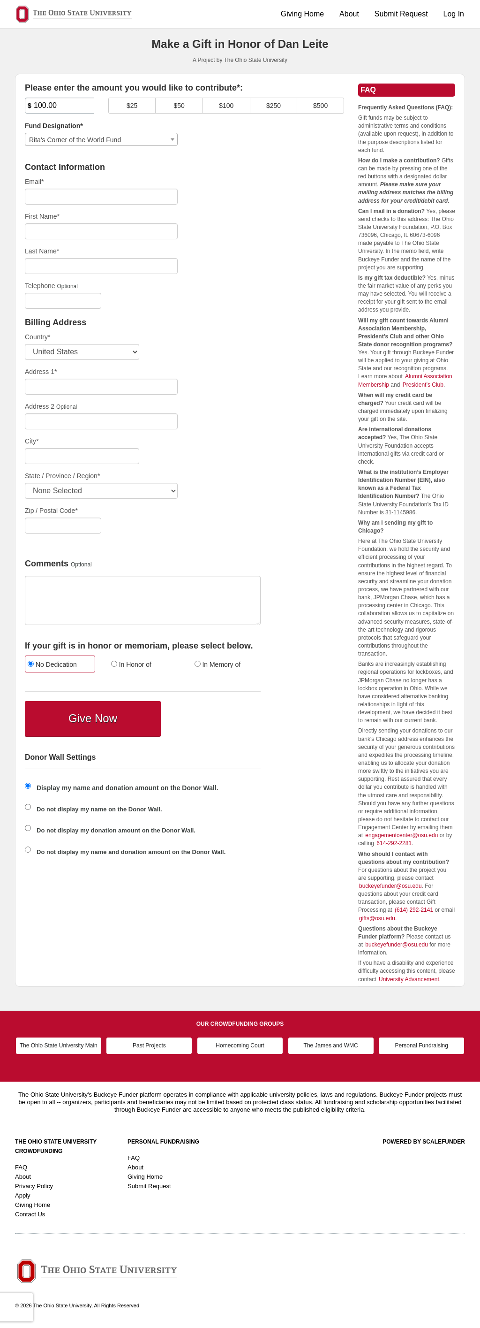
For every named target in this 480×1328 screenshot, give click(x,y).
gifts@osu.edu (377, 918)
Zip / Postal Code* (51, 510)
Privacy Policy (34, 1186)
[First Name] (101, 231)
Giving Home (302, 14)
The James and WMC (331, 1045)
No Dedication (52, 664)
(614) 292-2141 (414, 910)
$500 (320, 105)
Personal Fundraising (421, 1045)
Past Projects (149, 1045)
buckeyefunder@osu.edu (390, 886)
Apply (22, 1195)
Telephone (40, 286)
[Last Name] (101, 266)
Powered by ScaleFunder (423, 1141)
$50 (179, 105)
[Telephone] (63, 301)
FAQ (21, 1167)
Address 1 (41, 371)
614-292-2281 (394, 843)
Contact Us (30, 1214)
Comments (46, 563)
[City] (82, 456)
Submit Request (401, 14)
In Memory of (218, 664)
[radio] (59, 665)
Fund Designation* (54, 126)
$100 (226, 105)
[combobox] (101, 139)
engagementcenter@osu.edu (401, 835)
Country (37, 337)
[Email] (101, 197)
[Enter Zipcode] (63, 526)
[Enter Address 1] (101, 387)
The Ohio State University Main (59, 1045)
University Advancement (409, 979)
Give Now (92, 718)
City (32, 441)
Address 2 (39, 406)
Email (34, 181)
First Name (42, 216)
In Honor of (131, 664)
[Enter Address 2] (101, 421)
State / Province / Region (62, 476)
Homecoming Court (240, 1045)
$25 (132, 105)
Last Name (42, 251)
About (349, 14)
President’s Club (423, 385)
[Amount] (59, 106)
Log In (453, 14)
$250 (273, 105)
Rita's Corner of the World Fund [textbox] (75, 140)
